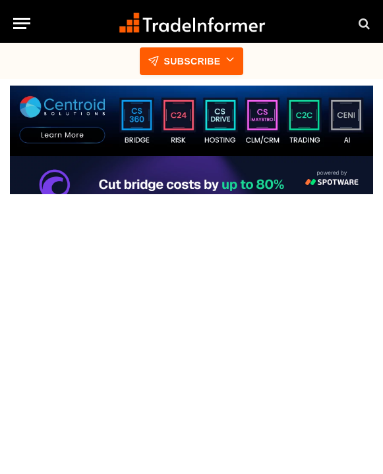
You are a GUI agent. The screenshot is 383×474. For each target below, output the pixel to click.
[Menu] (21, 23)
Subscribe (191, 61)
